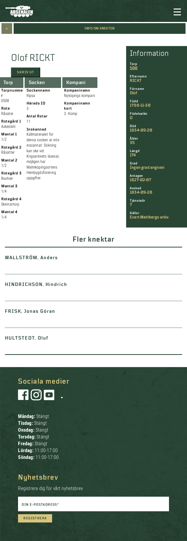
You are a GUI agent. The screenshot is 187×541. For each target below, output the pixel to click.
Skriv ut (25, 72)
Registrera (35, 518)
